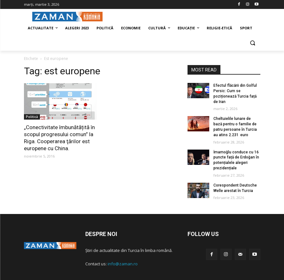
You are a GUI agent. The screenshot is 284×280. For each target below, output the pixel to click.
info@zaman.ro (123, 264)
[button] (252, 43)
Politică (32, 116)
